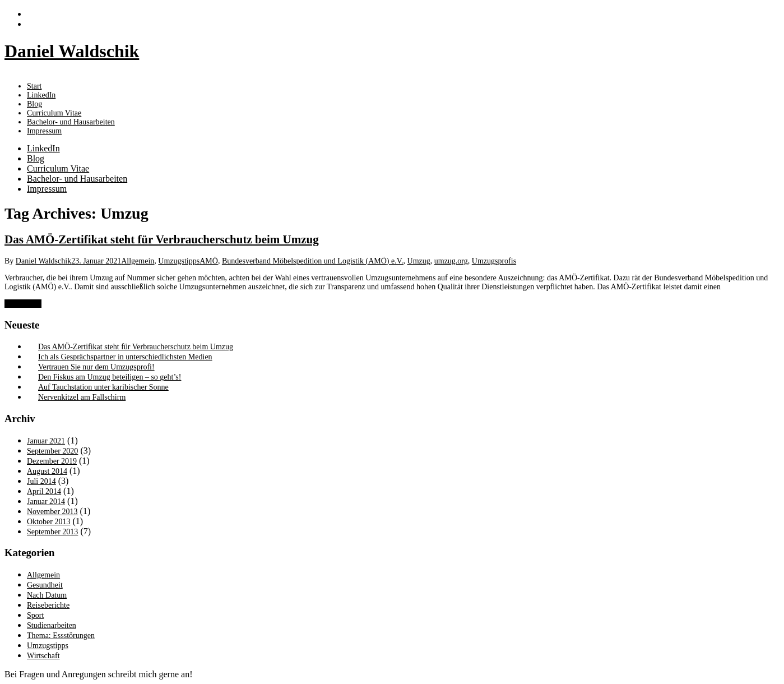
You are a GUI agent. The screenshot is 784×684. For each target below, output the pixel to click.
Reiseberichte (48, 605)
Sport (35, 615)
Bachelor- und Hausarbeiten (77, 178)
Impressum (44, 131)
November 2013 (52, 511)
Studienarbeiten (51, 625)
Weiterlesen (22, 303)
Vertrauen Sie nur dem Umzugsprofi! (96, 367)
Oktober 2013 (48, 521)
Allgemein (137, 261)
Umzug (418, 261)
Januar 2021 (46, 441)
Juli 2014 (41, 481)
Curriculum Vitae (58, 168)
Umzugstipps (179, 261)
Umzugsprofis (494, 261)
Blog (35, 158)
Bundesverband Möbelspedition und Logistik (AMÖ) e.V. (312, 261)
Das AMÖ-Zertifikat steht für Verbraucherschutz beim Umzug (161, 239)
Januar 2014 (46, 501)
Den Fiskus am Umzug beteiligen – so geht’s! (109, 377)
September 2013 (52, 532)
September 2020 (52, 451)
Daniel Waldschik (43, 261)
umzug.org (451, 261)
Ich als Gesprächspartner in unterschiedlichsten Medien (125, 357)
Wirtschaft (43, 655)
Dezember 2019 (52, 461)
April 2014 (44, 491)
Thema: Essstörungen (61, 635)
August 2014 (47, 471)
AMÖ (209, 261)
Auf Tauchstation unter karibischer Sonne (103, 387)
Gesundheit (45, 585)
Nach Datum (47, 595)
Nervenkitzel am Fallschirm (82, 397)
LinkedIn (43, 148)
